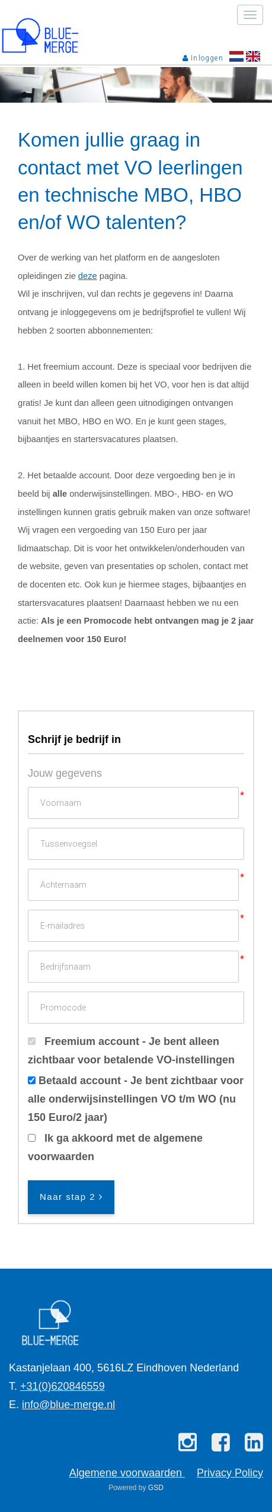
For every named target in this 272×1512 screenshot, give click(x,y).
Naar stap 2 (71, 1197)
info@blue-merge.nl (68, 1405)
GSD (156, 1488)
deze (87, 276)
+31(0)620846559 (62, 1386)
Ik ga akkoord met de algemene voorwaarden (115, 1147)
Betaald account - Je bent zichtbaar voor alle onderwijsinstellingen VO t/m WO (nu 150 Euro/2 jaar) (136, 1099)
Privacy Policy (230, 1473)
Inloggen (203, 58)
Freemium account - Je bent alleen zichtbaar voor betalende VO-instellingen (131, 1050)
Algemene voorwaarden (127, 1473)
